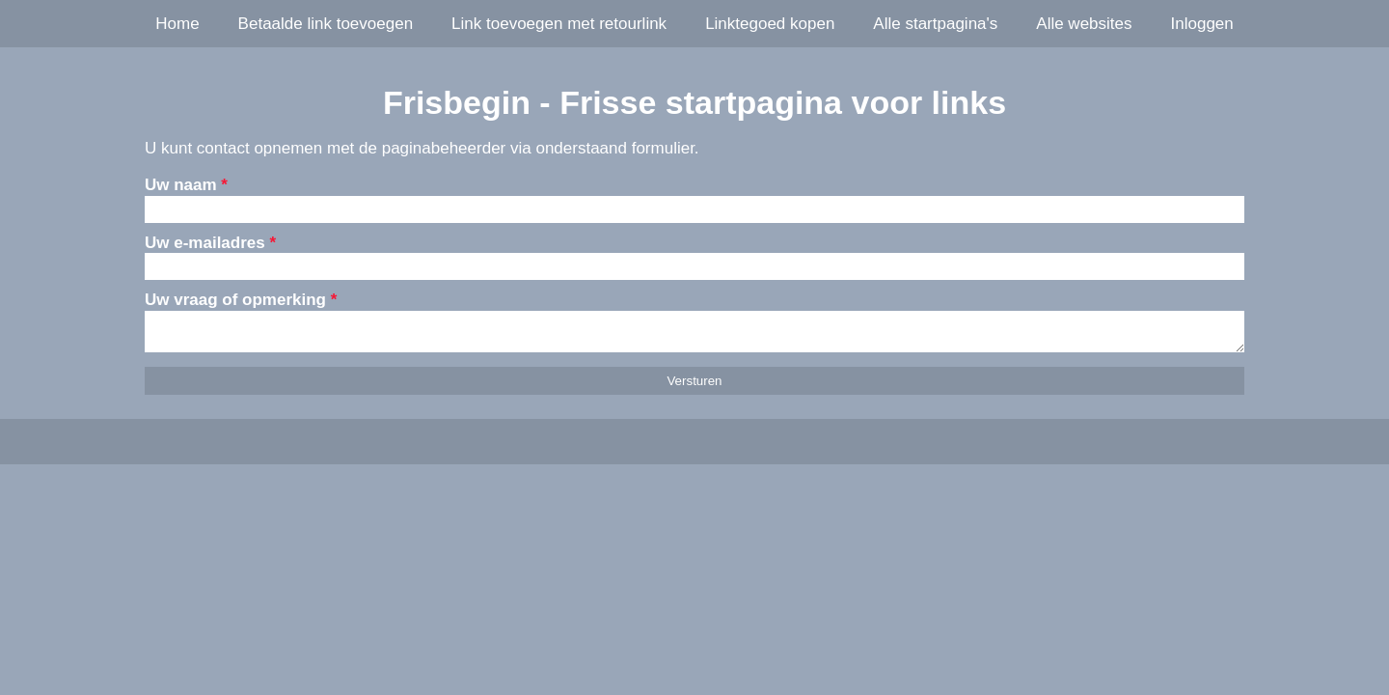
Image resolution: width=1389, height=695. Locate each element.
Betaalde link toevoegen (325, 23)
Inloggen (1202, 23)
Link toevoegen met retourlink (559, 23)
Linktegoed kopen (769, 23)
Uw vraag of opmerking (241, 300)
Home (177, 23)
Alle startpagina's (935, 23)
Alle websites (1083, 23)
